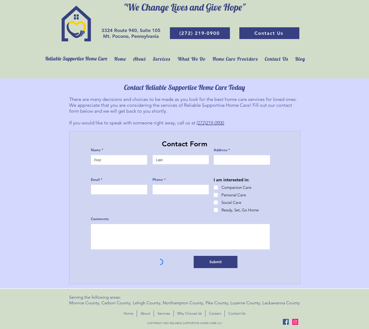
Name (96, 150)
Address (220, 150)
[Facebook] (286, 322)
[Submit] (215, 262)
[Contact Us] (269, 33)
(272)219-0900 (210, 123)
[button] (191, 58)
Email (95, 179)
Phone (157, 179)
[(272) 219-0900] (200, 33)
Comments (100, 219)
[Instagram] (295, 322)
